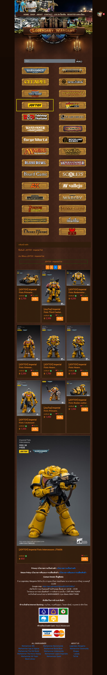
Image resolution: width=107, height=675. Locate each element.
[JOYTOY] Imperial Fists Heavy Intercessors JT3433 (52, 365)
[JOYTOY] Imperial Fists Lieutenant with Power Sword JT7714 (28, 420)
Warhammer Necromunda (53, 646)
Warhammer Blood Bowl (53, 649)
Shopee (76, 651)
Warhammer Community (79, 649)
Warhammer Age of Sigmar (28, 649)
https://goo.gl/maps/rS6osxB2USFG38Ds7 (58, 586)
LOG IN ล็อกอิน (60, 14)
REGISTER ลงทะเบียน (76, 14)
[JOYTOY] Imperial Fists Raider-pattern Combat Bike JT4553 (78, 401)
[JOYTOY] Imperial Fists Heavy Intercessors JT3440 (77, 365)
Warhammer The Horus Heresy (29, 654)
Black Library (30, 659)
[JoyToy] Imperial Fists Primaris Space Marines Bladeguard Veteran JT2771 (53, 409)
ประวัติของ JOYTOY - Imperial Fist (31, 256)
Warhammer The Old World (28, 651)
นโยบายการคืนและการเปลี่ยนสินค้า (72, 573)
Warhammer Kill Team (29, 656)
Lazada (76, 654)
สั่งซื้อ (35, 299)
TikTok (75, 656)
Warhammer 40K (28, 646)
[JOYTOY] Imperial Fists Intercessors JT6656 (40, 549)
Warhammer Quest (54, 656)
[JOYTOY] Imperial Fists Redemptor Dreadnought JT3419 (77, 290)
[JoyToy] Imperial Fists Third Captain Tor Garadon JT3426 (53, 310)
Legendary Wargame (77, 646)
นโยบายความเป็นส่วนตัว (66, 568)
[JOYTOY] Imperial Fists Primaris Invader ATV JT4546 (28, 290)
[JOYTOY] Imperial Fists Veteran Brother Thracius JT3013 (28, 365)
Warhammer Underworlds (54, 651)
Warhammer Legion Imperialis (56, 654)
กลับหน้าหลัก (23, 245)
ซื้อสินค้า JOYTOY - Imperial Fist (30, 250)
